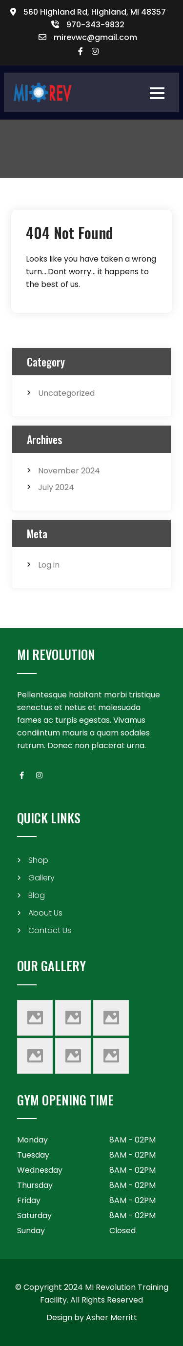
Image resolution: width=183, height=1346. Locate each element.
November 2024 (69, 470)
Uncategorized (66, 393)
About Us (45, 912)
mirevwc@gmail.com (95, 37)
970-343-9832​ (95, 24)
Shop (38, 860)
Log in (49, 565)
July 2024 (56, 487)
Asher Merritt (111, 1317)
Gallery (41, 877)
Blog (36, 895)
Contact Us (49, 930)
